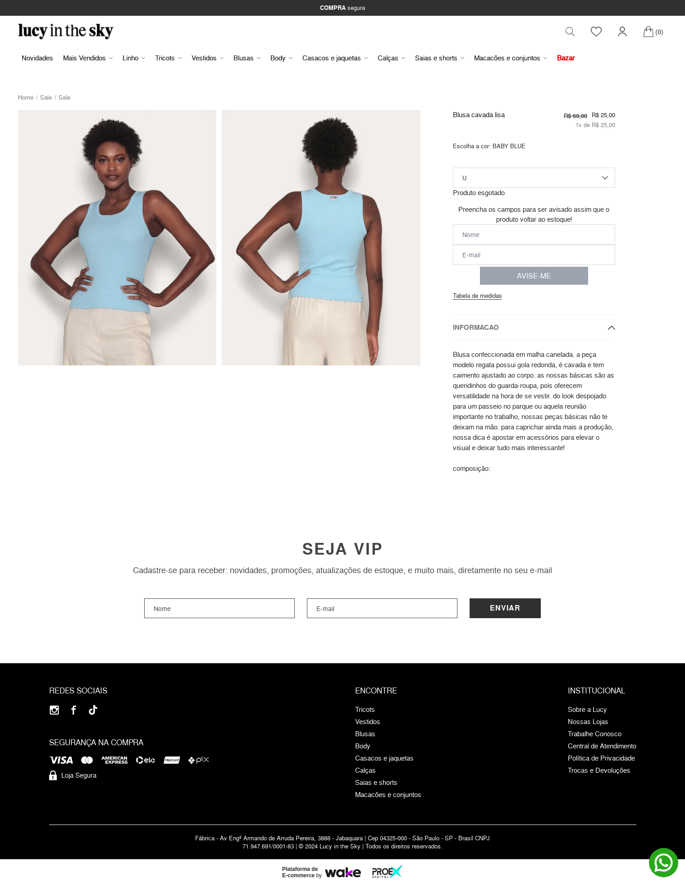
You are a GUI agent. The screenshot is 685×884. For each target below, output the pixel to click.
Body (281, 58)
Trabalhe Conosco (594, 733)
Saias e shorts (439, 58)
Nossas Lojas (588, 721)
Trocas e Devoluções (599, 770)
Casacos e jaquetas (335, 58)
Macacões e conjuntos (510, 58)
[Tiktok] (93, 710)
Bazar (566, 58)
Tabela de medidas (477, 296)
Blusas (246, 58)
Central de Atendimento (602, 746)
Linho (134, 58)
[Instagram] (54, 710)
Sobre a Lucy (587, 709)
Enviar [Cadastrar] (505, 608)
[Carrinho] (653, 32)
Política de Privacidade (601, 758)
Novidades (37, 58)
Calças (391, 58)
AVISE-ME (534, 276)
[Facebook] (73, 710)
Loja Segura (72, 775)
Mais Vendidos (88, 58)
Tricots (168, 58)
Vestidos (208, 58)
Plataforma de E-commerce (300, 872)
